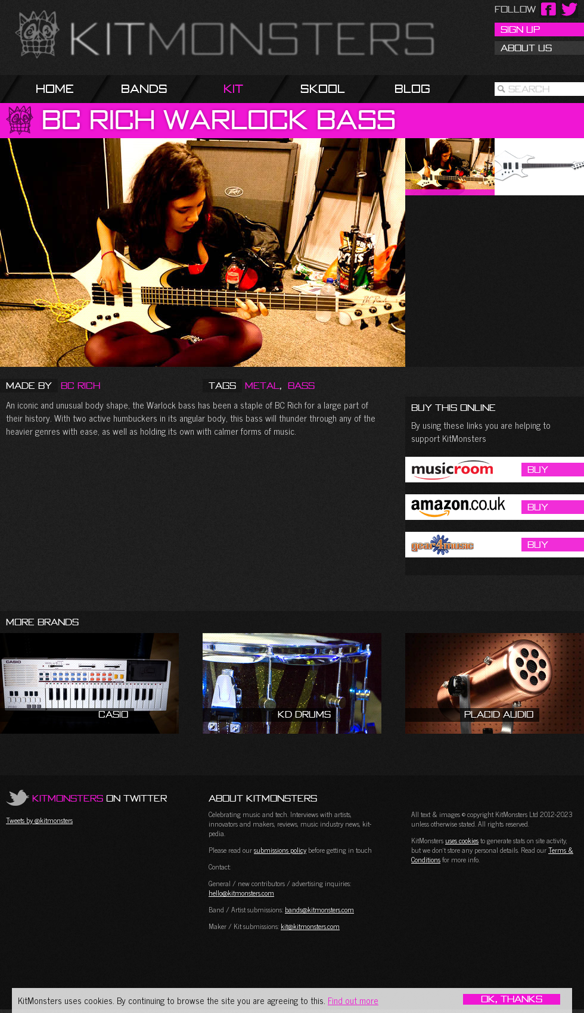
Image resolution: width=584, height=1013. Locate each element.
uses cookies (462, 840)
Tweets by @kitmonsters (39, 820)
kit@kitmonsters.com (310, 926)
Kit (233, 88)
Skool (322, 88)
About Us (526, 48)
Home (55, 88)
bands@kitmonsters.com (319, 909)
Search (528, 89)
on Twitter (99, 798)
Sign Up (520, 29)
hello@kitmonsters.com (241, 893)
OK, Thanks (511, 999)
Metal (262, 385)
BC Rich (80, 385)
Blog (412, 88)
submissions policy (280, 850)
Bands (144, 88)
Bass (301, 385)
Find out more (353, 1000)
